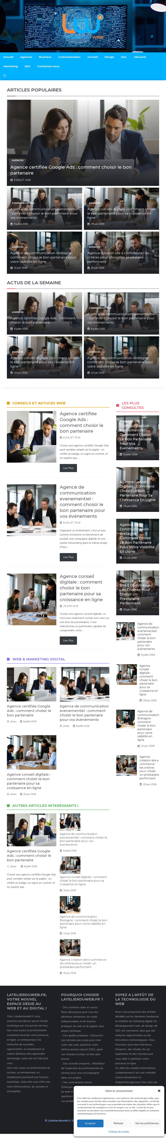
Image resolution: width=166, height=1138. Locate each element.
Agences (26, 57)
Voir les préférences (147, 1123)
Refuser (118, 1123)
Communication (69, 57)
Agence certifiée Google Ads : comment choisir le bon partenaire (42, 320)
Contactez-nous (48, 66)
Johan (13, 721)
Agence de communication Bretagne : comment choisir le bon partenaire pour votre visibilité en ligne (43, 257)
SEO (27, 66)
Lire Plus (68, 468)
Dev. (124, 57)
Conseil (92, 57)
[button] (159, 1091)
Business (45, 57)
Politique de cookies (119, 1131)
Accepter (90, 1123)
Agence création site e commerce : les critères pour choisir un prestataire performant (118, 257)
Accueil (8, 57)
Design (109, 57)
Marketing (10, 66)
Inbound (140, 57)
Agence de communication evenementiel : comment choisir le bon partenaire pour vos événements (44, 213)
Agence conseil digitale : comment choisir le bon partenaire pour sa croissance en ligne (121, 213)
